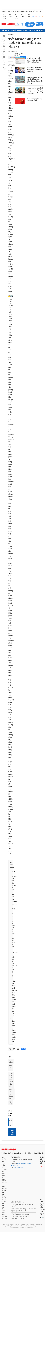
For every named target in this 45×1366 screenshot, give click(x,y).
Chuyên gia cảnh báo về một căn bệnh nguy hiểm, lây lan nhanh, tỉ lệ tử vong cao (35, 80)
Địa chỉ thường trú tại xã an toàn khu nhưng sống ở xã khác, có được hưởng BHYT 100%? (35, 91)
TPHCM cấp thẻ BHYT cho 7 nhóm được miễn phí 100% (34, 69)
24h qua (28, 16)
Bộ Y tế (10, 1103)
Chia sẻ (23, 1048)
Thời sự (7, 30)
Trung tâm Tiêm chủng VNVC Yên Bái (11, 1080)
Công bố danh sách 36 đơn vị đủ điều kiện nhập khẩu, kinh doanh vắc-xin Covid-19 (14, 998)
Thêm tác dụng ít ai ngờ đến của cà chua (34, 100)
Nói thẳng (10, 15)
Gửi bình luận (12, 1132)
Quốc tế (13, 30)
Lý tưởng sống (4, 16)
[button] (4, 61)
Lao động (19, 30)
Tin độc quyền (16, 16)
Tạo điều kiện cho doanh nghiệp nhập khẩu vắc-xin (14, 1031)
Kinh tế (38, 30)
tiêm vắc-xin (10, 1068)
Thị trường (23, 15)
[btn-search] (18, 24)
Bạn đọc (26, 30)
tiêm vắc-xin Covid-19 (11, 1094)
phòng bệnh (11, 1061)
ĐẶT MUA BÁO (37, 11)
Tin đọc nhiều (20, 54)
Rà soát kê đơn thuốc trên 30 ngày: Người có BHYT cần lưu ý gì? (34, 60)
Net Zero (32, 30)
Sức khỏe (11, 35)
